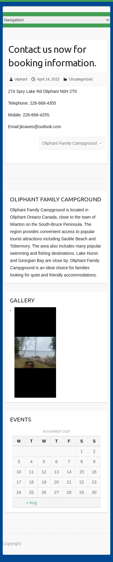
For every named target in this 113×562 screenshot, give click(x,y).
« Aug (31, 502)
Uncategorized (80, 79)
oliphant (21, 79)
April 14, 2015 (48, 79)
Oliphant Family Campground (72, 143)
